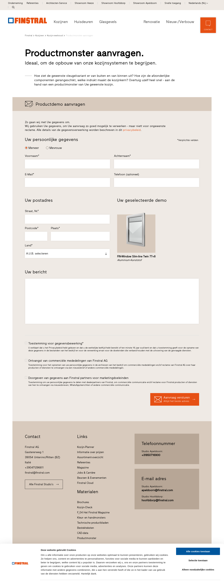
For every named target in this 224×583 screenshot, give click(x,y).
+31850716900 (151, 455)
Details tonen (168, 577)
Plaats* (55, 228)
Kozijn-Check (84, 507)
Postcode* (31, 228)
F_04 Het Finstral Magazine (93, 512)
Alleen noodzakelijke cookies (198, 560)
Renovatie (153, 22)
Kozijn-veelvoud (55, 35)
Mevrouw (55, 148)
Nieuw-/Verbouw (180, 22)
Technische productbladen (93, 522)
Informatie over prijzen (90, 452)
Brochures (83, 502)
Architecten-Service (56, 3)
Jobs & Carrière (86, 472)
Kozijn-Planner (85, 447)
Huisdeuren (83, 22)
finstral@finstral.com (37, 472)
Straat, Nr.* (32, 211)
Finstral (28, 35)
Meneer (33, 148)
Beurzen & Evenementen (91, 477)
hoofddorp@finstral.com (157, 500)
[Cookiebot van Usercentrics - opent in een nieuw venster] (20, 577)
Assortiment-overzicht (90, 457)
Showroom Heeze (84, 3)
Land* (29, 245)
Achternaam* (122, 156)
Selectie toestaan (198, 551)
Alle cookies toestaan (198, 542)
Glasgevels (107, 22)
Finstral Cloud (85, 482)
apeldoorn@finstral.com (157, 490)
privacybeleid (132, 130)
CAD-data (82, 533)
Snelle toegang (173, 3)
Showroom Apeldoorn (145, 3)
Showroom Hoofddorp (113, 3)
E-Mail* (29, 174)
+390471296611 (34, 467)
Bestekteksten (85, 527)
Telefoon (126, 174)
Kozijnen (61, 22)
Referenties (32, 3)
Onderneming (15, 3)
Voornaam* (32, 156)
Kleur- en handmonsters (91, 517)
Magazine (83, 467)
